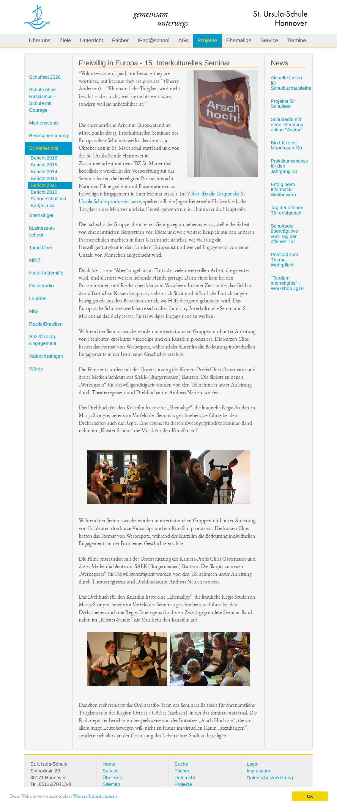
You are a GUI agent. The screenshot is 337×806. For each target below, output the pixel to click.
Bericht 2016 (44, 157)
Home (109, 763)
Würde (36, 368)
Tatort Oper (40, 247)
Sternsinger (41, 215)
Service (269, 40)
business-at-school (42, 231)
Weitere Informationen (95, 796)
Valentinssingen (46, 356)
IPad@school (153, 40)
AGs (183, 40)
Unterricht (91, 40)
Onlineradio (41, 285)
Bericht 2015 (44, 164)
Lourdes (37, 298)
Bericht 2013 (44, 178)
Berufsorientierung (48, 135)
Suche (181, 763)
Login (253, 763)
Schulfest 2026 (45, 77)
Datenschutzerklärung (270, 777)
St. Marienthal (43, 148)
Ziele (65, 40)
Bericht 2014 (44, 171)
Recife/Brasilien (46, 323)
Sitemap (111, 784)
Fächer (120, 40)
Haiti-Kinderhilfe (46, 272)
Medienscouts (44, 122)
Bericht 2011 (44, 185)
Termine (296, 40)
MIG (33, 311)
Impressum (258, 770)
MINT (35, 260)
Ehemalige (238, 40)
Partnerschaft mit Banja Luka (48, 202)
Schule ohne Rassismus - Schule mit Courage (42, 100)
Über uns (40, 40)
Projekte (207, 40)
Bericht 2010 (44, 192)
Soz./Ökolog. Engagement (42, 340)
